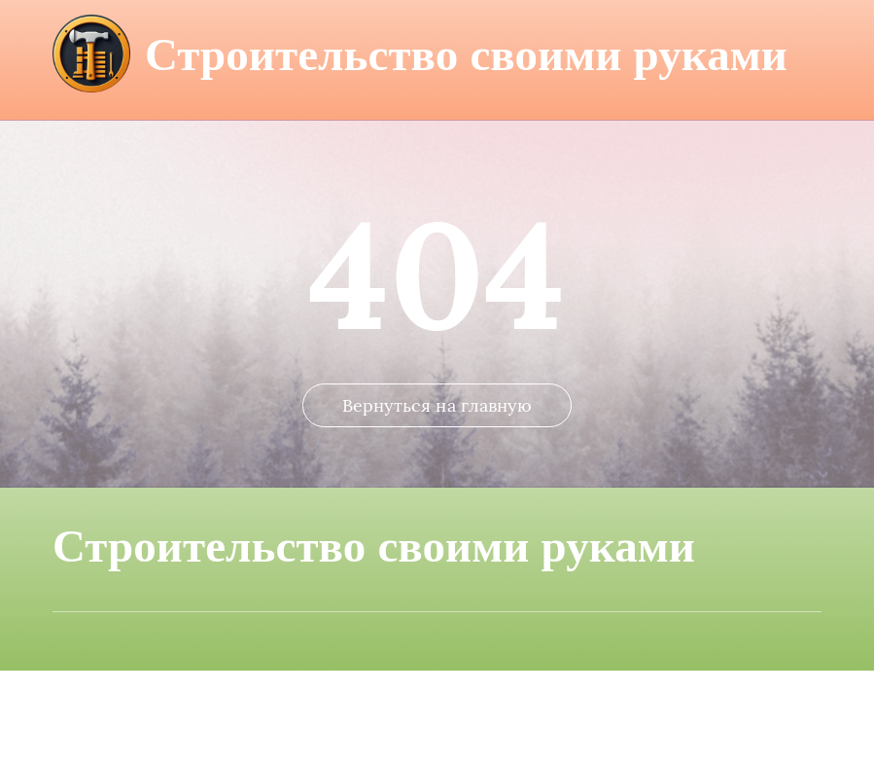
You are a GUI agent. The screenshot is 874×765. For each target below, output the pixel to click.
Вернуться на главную (437, 500)
